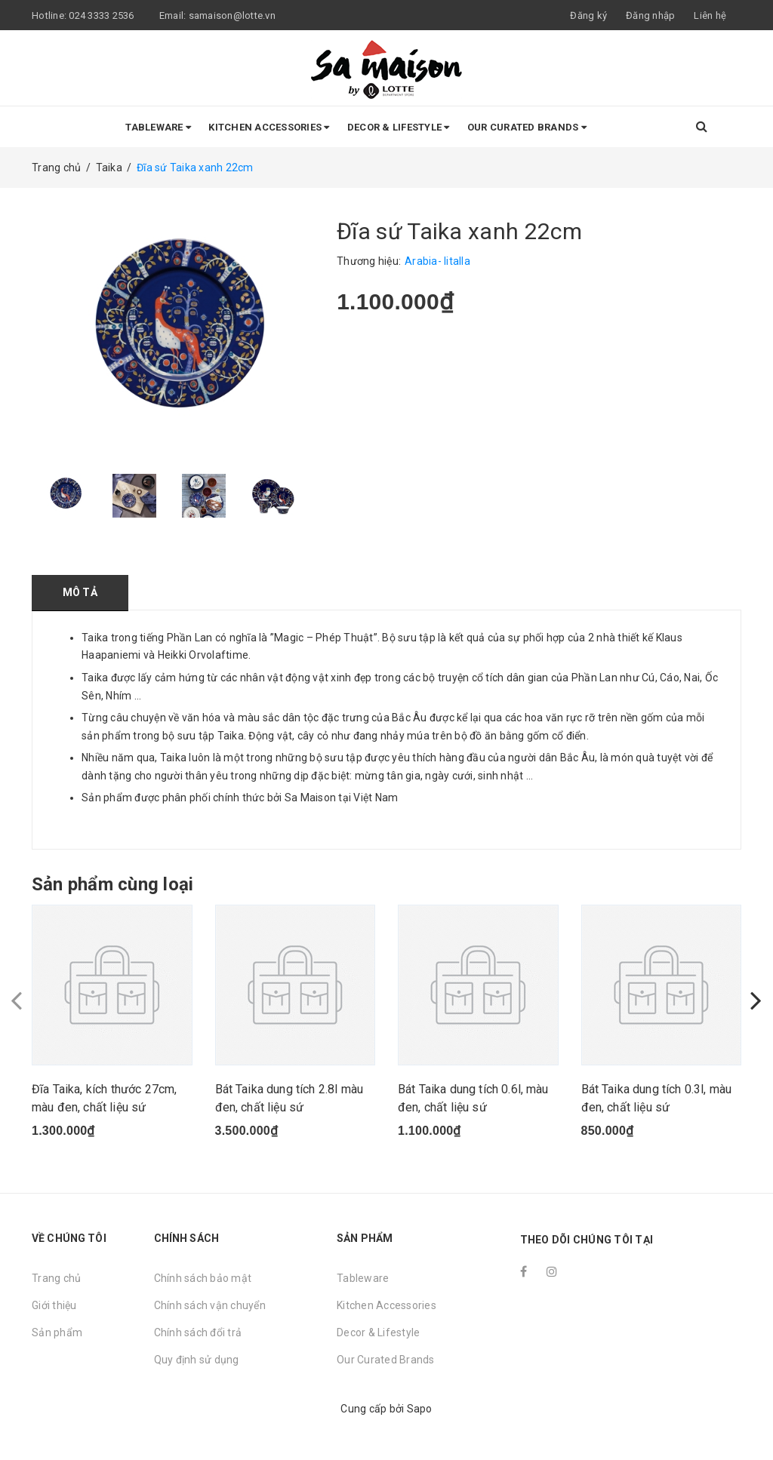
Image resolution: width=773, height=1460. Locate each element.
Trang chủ (56, 1278)
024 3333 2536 (103, 15)
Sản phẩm (57, 1332)
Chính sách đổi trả (198, 1332)
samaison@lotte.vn (232, 15)
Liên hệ (710, 15)
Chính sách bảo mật (203, 1278)
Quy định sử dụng (196, 1360)
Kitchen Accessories (268, 127)
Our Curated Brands (527, 127)
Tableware (158, 127)
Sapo (420, 1409)
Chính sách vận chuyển (210, 1305)
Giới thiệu (54, 1305)
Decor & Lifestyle (398, 127)
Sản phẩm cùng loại (112, 884)
